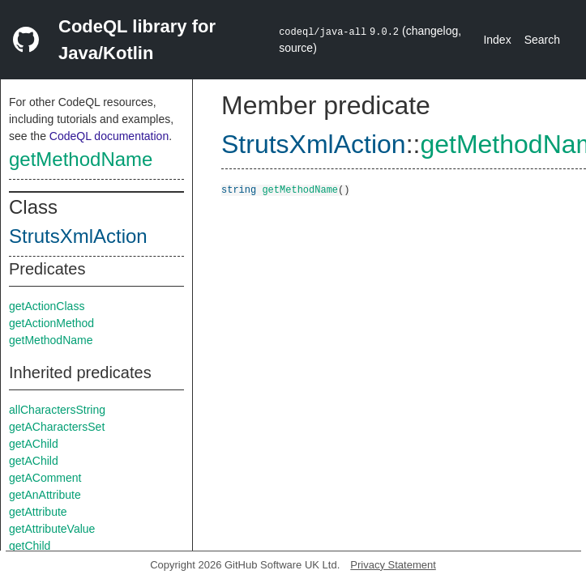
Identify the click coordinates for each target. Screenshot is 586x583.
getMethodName (80, 159)
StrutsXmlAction (78, 236)
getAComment (45, 477)
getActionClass (46, 306)
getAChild (33, 443)
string (238, 189)
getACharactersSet (57, 426)
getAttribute (38, 511)
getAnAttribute (45, 494)
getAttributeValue (52, 528)
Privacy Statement (393, 565)
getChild (29, 545)
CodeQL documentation (109, 136)
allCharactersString (57, 409)
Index (497, 39)
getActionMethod (51, 323)
